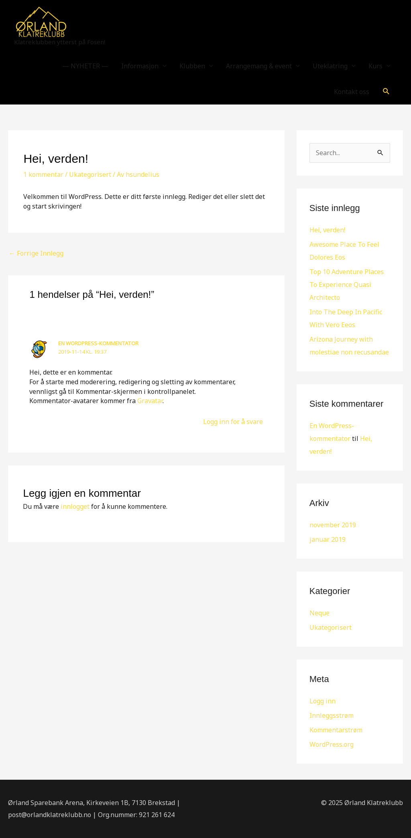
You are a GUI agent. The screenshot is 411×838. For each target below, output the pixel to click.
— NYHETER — (85, 65)
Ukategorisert (90, 174)
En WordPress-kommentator (98, 343)
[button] (386, 91)
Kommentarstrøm (335, 729)
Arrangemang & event (259, 65)
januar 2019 (327, 539)
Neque (319, 613)
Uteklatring (330, 65)
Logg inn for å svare (233, 421)
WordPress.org (331, 744)
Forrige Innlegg (36, 253)
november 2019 (332, 524)
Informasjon (140, 65)
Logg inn (322, 701)
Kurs (375, 65)
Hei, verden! (327, 229)
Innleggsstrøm (331, 715)
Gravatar (150, 400)
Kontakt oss (351, 91)
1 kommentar (43, 174)
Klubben (192, 65)
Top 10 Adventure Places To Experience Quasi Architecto (346, 284)
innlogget (75, 506)
